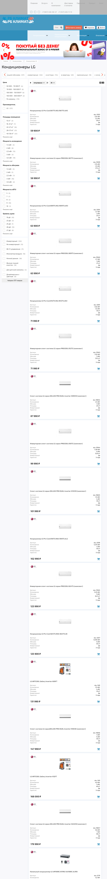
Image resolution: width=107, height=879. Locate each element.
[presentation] (11, 45)
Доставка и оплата (43, 3)
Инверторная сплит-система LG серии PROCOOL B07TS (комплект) (82, 106)
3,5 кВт (17, 153)
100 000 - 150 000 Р (22, 87)
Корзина (84, 22)
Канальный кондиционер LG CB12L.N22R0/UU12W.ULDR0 (80, 667)
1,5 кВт (17, 164)
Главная (12, 3)
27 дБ (16, 225)
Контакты (79, 3)
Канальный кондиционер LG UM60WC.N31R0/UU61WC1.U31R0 (82, 617)
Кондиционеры (15, 845)
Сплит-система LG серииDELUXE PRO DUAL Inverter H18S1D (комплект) (83, 413)
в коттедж (65, 70)
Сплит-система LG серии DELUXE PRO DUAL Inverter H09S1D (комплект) (49, 259)
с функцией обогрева (24, 70)
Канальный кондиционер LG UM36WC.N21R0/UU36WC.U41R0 (81, 566)
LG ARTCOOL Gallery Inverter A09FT (50, 412)
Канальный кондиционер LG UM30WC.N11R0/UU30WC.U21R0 (49, 566)
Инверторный (20, 236)
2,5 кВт (17, 146)
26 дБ (16, 222)
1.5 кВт (17, 140)
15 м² (16, 115)
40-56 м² (18, 128)
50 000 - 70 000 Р (21, 81)
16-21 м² (17, 119)
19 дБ (16, 212)
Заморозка (58, 845)
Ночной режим (20, 253)
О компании (29, 3)
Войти (96, 22)
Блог (72, 3)
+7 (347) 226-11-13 (43, 8)
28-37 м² (18, 125)
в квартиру (81, 70)
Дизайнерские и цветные (19, 270)
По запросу (19, 94)
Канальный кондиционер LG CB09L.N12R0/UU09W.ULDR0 (47, 667)
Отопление (45, 845)
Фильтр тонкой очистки (19, 259)
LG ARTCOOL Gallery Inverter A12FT (49, 463)
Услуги (20, 3)
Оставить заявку (67, 22)
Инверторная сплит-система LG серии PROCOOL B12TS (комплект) (82, 207)
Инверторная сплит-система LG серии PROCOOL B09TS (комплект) (82, 157)
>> (82, 696)
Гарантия (56, 3)
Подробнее (12, 863)
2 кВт (16, 143)
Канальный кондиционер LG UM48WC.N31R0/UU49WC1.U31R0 (49, 617)
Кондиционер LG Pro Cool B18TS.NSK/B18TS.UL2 (79, 310)
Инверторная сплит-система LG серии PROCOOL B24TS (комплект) (49, 363)
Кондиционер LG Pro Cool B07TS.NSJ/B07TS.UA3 (46, 106)
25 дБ (16, 219)
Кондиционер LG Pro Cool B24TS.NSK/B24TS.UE (79, 363)
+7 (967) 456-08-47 (27, 8)
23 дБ (16, 215)
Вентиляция (31, 845)
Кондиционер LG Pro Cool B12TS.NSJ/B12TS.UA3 (46, 207)
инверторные (46, 70)
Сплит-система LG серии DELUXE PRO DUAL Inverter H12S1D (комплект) (49, 311)
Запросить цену (44, 538)
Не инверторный (21, 239)
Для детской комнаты (23, 265)
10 (15, 201)
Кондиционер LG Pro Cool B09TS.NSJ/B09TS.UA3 (46, 157)
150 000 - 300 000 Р (22, 91)
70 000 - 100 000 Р (21, 84)
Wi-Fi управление (21, 244)
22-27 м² (18, 122)
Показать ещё (14, 132)
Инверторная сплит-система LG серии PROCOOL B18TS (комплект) (82, 258)
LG (16, 103)
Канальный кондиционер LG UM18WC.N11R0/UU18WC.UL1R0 (48, 516)
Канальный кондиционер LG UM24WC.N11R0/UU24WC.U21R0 (81, 516)
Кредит (65, 3)
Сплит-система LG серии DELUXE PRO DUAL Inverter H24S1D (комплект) (82, 465)
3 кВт (16, 149)
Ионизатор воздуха (22, 249)
